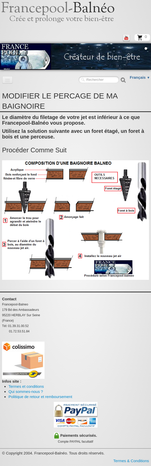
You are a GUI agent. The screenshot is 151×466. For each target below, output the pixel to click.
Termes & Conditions (131, 461)
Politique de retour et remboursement (40, 396)
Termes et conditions (26, 386)
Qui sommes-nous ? (25, 391)
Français (140, 77)
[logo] (63, 16)
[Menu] (7, 80)
